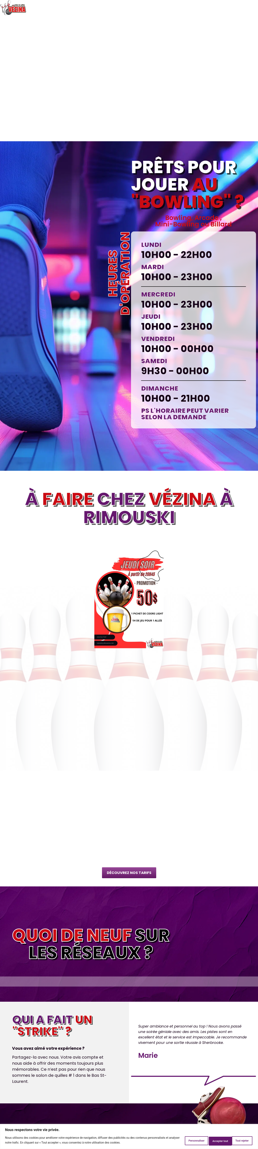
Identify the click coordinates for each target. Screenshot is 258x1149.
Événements (210, 7)
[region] (129, 1137)
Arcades (106, 7)
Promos (164, 7)
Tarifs (148, 7)
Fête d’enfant (128, 7)
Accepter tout (238, 1140)
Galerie (231, 7)
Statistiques (186, 7)
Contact (249, 7)
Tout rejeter (209, 1140)
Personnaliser (180, 1140)
